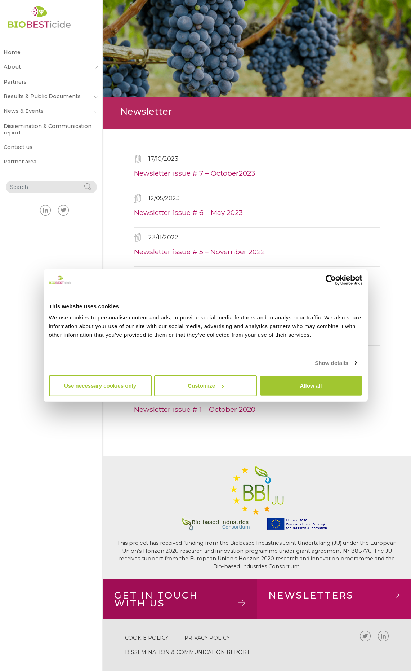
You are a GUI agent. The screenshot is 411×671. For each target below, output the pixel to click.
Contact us (18, 147)
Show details (331, 362)
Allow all (311, 386)
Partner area (20, 161)
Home (12, 52)
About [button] (51, 67)
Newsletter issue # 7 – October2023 (194, 173)
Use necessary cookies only (100, 386)
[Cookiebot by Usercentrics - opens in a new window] (330, 279)
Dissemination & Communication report (47, 129)
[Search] (42, 187)
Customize (206, 386)
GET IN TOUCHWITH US (179, 599)
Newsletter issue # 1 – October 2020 (194, 409)
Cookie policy (147, 638)
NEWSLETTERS (333, 595)
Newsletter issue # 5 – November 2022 (199, 251)
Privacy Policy (207, 638)
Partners (15, 82)
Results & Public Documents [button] (51, 96)
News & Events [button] (51, 111)
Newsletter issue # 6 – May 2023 (188, 212)
